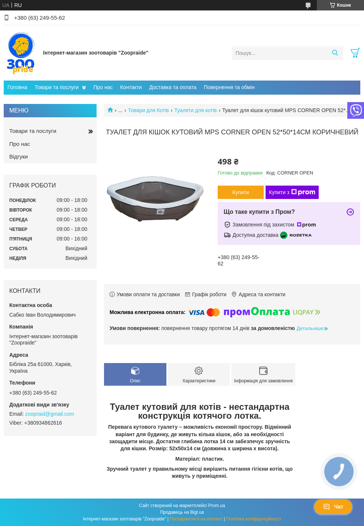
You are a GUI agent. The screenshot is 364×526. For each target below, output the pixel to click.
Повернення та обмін (229, 87)
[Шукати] (334, 53)
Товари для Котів (148, 110)
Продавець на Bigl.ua (182, 512)
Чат (333, 506)
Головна (17, 87)
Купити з (292, 192)
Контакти (131, 87)
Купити (241, 192)
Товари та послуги (56, 87)
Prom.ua (216, 505)
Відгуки (18, 156)
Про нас (103, 87)
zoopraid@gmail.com (49, 414)
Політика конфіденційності (253, 519)
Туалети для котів (195, 110)
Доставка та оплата (172, 87)
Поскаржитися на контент (196, 519)
